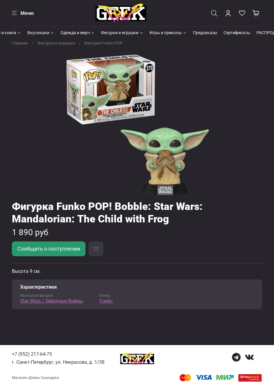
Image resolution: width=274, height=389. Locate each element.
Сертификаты (237, 32)
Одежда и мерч (78, 32)
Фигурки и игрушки (122, 32)
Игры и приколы (168, 32)
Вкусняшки (40, 32)
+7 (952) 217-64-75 (32, 354)
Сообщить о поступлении (49, 249)
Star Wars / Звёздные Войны (51, 301)
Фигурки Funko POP (103, 43)
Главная (20, 43)
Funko (106, 301)
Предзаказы (205, 32)
